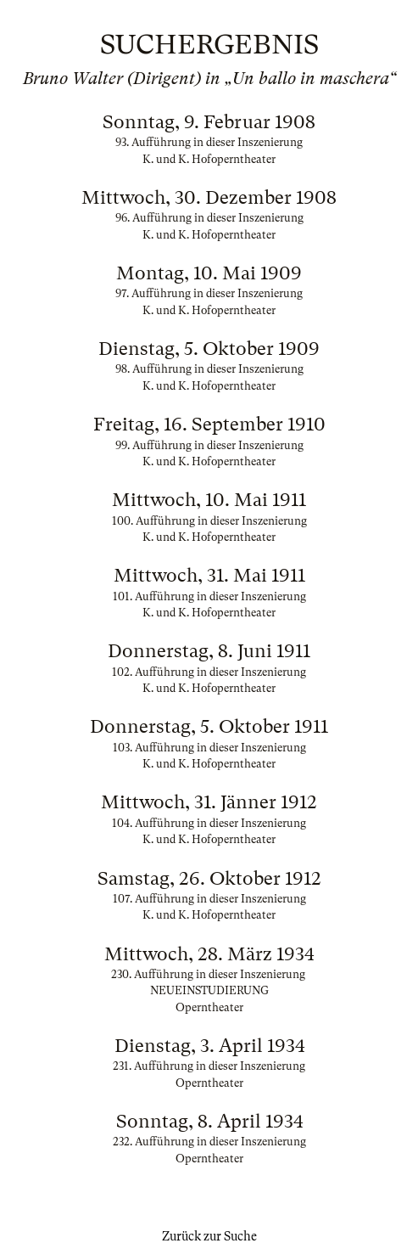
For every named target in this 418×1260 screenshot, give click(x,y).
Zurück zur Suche (209, 1236)
